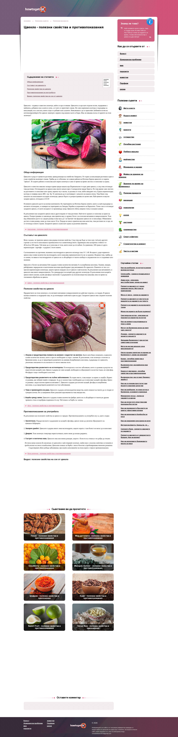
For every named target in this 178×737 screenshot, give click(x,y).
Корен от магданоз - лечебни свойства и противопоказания (133, 372)
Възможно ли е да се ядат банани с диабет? (135, 378)
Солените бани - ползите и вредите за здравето (135, 430)
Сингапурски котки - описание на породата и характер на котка (134, 316)
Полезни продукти (60, 21)
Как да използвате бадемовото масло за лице (134, 442)
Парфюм (124, 83)
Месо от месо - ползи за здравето (135, 295)
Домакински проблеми (130, 60)
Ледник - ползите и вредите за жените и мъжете (133, 335)
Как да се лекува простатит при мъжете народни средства (134, 384)
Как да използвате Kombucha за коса (134, 415)
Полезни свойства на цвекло (39, 89)
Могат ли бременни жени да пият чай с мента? (135, 329)
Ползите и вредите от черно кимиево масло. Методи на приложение (132, 289)
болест (123, 54)
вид (121, 66)
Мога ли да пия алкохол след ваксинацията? (133, 347)
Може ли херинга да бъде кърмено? (136, 311)
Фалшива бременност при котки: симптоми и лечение (134, 341)
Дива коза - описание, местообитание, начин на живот (134, 281)
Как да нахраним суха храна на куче (136, 421)
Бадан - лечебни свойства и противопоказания (132, 360)
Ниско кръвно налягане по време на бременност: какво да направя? (136, 354)
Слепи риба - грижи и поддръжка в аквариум (135, 275)
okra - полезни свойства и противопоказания (45, 406)
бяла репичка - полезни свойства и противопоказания (49, 454)
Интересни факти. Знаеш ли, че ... (135, 425)
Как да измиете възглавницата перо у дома (134, 323)
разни (122, 89)
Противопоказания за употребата (41, 92)
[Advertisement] (69, 46)
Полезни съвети (41, 21)
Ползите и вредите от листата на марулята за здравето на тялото (134, 300)
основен (27, 21)
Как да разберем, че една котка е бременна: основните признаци (135, 391)
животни (124, 77)
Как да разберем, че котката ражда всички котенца (136, 269)
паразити (124, 71)
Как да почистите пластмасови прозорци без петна (134, 403)
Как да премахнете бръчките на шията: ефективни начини (134, 409)
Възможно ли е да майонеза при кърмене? (134, 366)
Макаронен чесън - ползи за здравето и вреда (132, 397)
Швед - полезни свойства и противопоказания (45, 283)
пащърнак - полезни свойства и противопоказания (47, 229)
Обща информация (35, 82)
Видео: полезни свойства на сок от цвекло (44, 96)
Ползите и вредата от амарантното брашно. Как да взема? (136, 436)
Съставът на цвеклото (36, 85)
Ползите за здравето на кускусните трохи (135, 306)
